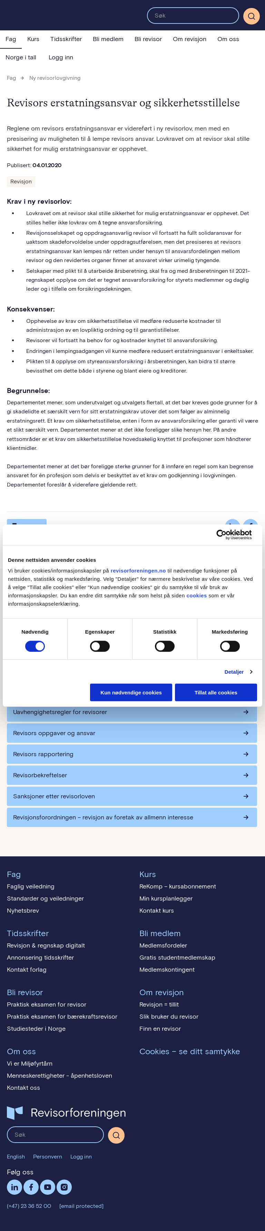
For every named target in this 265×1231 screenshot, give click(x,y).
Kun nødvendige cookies (131, 692)
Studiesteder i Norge (36, 1028)
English (16, 1156)
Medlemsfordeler (163, 945)
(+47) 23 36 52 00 (29, 1206)
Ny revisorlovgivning (54, 78)
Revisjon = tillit (159, 1004)
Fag (11, 39)
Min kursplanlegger (166, 898)
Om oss (228, 39)
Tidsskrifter (66, 39)
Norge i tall (21, 57)
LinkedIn (14, 1187)
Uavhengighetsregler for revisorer (60, 712)
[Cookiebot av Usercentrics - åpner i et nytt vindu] (227, 534)
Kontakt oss (23, 1087)
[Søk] (251, 16)
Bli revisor (148, 39)
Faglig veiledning (31, 886)
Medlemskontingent (167, 969)
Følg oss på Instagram (64, 1187)
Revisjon (21, 181)
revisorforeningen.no (138, 571)
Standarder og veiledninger (45, 898)
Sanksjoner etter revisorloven (54, 796)
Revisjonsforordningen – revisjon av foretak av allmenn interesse (103, 817)
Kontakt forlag (27, 969)
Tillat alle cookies (216, 692)
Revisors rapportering (43, 754)
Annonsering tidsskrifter (40, 957)
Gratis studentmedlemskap (177, 957)
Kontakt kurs (156, 910)
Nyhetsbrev (23, 910)
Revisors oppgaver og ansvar (54, 733)
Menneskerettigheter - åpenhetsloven (59, 1075)
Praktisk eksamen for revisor (46, 1004)
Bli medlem (108, 39)
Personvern (47, 1156)
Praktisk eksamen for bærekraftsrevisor (62, 1016)
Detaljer (234, 671)
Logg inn (61, 57)
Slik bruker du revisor (168, 1016)
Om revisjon (189, 39)
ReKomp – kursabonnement (177, 886)
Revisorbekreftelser (40, 775)
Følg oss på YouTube (47, 1187)
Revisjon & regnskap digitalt (46, 945)
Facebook (31, 1187)
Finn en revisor (160, 1028)
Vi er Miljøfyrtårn (29, 1063)
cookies (196, 595)
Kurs (33, 39)
